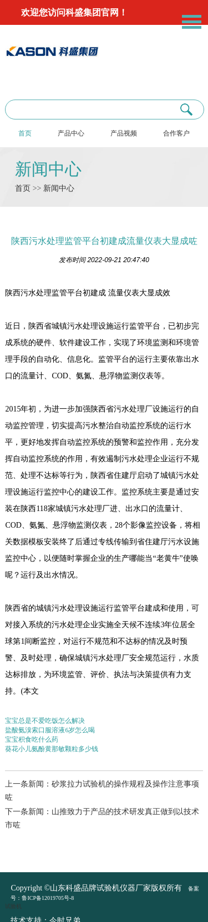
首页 (25, 133)
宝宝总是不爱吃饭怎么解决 (45, 721)
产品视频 (123, 133)
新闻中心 (48, 169)
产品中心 (71, 133)
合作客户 (176, 133)
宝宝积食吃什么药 (31, 739)
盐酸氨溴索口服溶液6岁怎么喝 (50, 730)
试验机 (13, 906)
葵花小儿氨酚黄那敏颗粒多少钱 (51, 749)
